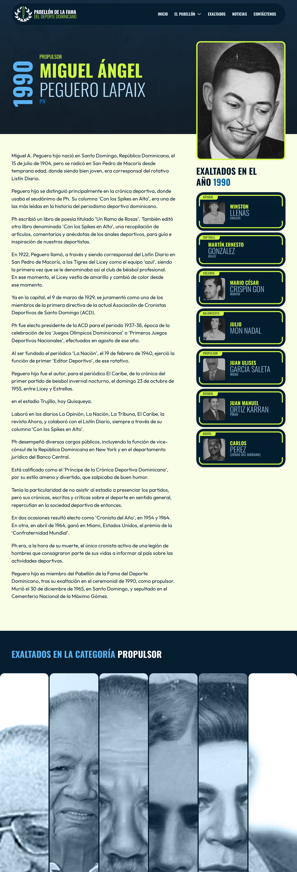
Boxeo (207, 433)
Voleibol (209, 273)
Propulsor (210, 353)
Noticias (239, 14)
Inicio (163, 14)
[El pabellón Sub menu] (199, 14)
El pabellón (184, 14)
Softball (209, 237)
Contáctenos (265, 14)
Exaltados (217, 14)
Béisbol (208, 197)
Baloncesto (211, 313)
